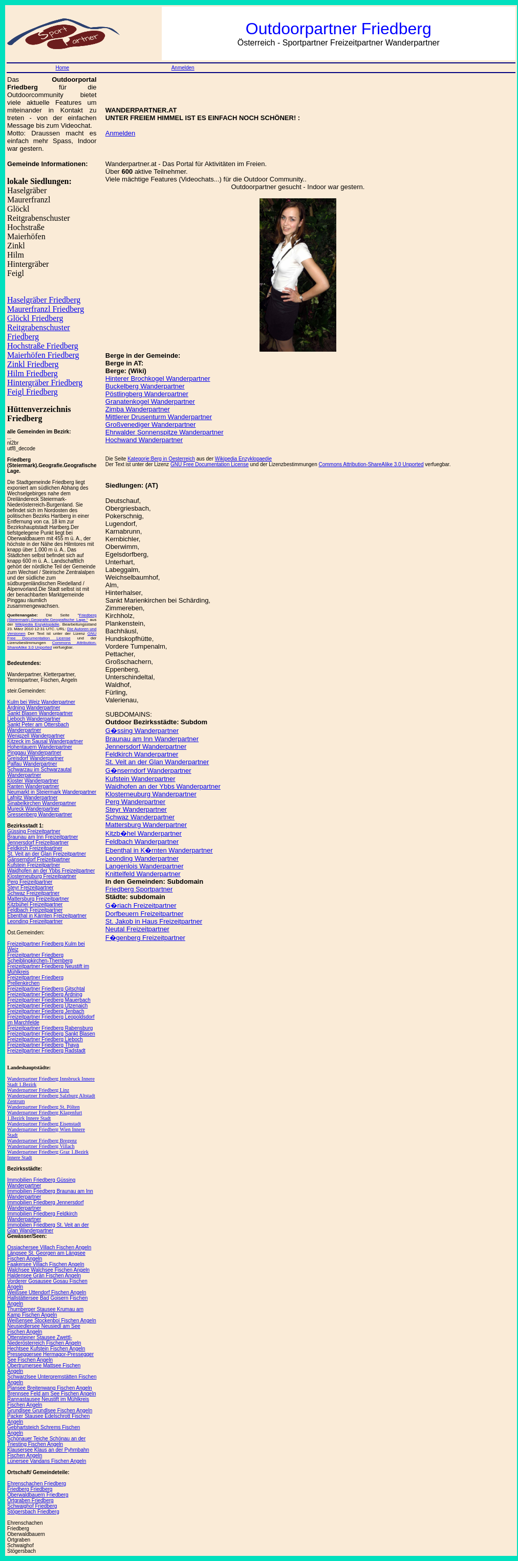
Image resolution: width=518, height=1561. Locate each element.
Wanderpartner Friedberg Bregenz (42, 1140)
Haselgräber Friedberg (43, 299)
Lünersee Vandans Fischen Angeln (46, 1461)
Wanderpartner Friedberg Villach (41, 1146)
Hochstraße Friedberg (42, 345)
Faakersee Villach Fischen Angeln (45, 1264)
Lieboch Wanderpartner (33, 719)
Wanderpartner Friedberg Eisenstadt (44, 1124)
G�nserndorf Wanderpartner (148, 770)
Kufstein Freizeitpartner (33, 865)
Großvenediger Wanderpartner (150, 424)
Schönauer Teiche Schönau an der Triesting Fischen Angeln (46, 1441)
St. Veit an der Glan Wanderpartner (157, 762)
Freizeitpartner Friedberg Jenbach (45, 1011)
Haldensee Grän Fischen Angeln (44, 1275)
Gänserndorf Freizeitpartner (38, 859)
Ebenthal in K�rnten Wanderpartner (159, 850)
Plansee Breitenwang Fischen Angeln (49, 1388)
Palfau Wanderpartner (32, 764)
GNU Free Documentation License (52, 635)
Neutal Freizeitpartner (137, 929)
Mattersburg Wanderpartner (146, 825)
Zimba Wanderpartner (137, 409)
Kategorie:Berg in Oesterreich (161, 459)
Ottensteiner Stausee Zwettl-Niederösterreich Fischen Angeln (44, 1340)
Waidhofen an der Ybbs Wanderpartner (163, 786)
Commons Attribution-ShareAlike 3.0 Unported (370, 464)
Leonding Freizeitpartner (34, 921)
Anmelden (183, 68)
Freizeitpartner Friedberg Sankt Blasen (51, 1034)
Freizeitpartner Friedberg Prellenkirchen (35, 980)
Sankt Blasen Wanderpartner (40, 713)
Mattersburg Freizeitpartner (38, 899)
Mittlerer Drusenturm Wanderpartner (158, 417)
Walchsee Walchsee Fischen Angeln (48, 1270)
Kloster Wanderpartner (32, 781)
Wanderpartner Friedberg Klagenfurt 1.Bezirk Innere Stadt (44, 1115)
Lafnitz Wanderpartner (32, 797)
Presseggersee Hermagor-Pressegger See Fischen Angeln (50, 1357)
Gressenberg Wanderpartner (39, 814)
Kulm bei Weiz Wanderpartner (41, 702)
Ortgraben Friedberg (30, 1500)
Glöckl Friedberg (35, 318)
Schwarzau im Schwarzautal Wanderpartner (39, 772)
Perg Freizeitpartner (29, 882)
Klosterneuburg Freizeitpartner (41, 876)
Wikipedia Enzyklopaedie (243, 459)
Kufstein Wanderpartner (140, 779)
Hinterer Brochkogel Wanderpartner (157, 378)
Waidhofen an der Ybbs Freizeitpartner (51, 871)
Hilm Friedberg (32, 373)
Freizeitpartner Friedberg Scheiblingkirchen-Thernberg (40, 957)
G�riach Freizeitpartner (141, 905)
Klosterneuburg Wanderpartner (151, 794)
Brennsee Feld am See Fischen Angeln (51, 1393)
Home (62, 68)
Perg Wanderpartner (135, 802)
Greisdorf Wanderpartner (35, 758)
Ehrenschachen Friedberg (36, 1483)
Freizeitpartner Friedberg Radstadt (46, 1050)
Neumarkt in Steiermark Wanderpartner (51, 792)
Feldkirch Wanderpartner (142, 754)
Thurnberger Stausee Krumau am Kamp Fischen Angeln (45, 1312)
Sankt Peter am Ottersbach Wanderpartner (38, 727)
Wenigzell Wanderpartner (35, 736)
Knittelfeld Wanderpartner (143, 874)
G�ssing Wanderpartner (142, 730)
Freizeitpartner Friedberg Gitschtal (46, 989)
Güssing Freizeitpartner (33, 831)
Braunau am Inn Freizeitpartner (42, 837)
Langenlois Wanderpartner (144, 866)
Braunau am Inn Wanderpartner (152, 739)
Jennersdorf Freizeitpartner (38, 842)
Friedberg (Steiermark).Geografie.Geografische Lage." (52, 617)
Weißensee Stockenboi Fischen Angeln (51, 1320)
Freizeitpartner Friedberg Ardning (44, 994)
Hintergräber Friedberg (44, 382)
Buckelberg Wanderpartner (145, 386)
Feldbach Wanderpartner (142, 841)
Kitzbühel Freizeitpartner (34, 904)
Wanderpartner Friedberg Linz (38, 1090)
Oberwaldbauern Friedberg (38, 1495)
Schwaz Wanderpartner (140, 817)
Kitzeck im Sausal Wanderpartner (45, 741)
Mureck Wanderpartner (33, 809)
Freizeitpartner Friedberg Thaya (43, 1045)
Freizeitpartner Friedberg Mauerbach (49, 1000)
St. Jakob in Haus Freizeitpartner (153, 921)
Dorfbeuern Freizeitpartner (144, 913)
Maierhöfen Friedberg (43, 355)
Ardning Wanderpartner (33, 707)
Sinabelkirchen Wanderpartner (41, 803)
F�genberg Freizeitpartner (145, 938)
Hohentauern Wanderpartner (39, 747)
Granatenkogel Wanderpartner (150, 401)
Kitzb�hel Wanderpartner (143, 833)
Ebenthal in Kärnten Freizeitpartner (47, 916)
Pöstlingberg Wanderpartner (146, 394)
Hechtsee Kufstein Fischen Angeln (46, 1348)
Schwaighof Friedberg (32, 1506)
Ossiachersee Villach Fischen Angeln (49, 1247)
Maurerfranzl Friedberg (45, 309)
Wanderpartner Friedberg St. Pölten (43, 1107)
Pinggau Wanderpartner (34, 752)
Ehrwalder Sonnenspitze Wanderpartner (164, 432)
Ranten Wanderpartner (33, 786)
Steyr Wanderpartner (136, 809)
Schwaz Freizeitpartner (33, 893)
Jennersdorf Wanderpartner (146, 746)
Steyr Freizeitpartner (30, 887)
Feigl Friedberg (32, 391)
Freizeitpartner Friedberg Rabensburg (50, 1028)
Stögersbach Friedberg (33, 1511)
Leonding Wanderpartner (142, 858)
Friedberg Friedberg (29, 1489)
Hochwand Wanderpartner (144, 440)
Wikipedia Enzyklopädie (37, 624)
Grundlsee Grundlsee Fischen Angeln (49, 1410)
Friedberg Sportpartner (139, 889)
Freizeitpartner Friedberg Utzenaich (47, 1005)
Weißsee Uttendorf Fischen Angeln (46, 1292)
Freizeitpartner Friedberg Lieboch (45, 1039)
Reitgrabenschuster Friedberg (38, 332)
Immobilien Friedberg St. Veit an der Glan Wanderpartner (48, 1227)
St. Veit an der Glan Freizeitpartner (46, 854)
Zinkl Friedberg (33, 364)
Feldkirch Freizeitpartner (34, 848)
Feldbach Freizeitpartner (34, 910)
